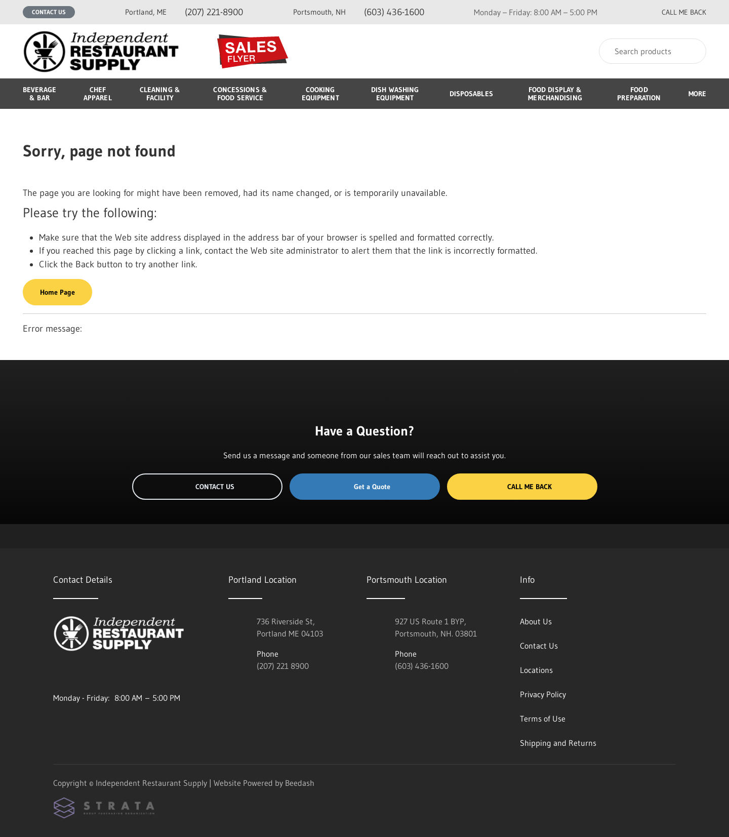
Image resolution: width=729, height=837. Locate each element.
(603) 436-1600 (358, 12)
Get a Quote (364, 486)
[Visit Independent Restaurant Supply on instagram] (57, 673)
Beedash (299, 783)
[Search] (652, 51)
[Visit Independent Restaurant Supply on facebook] (79, 673)
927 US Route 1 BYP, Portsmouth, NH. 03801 (436, 627)
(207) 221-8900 (184, 12)
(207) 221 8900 (283, 666)
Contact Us (49, 12)
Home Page (57, 292)
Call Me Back (522, 486)
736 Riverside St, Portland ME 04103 (290, 627)
